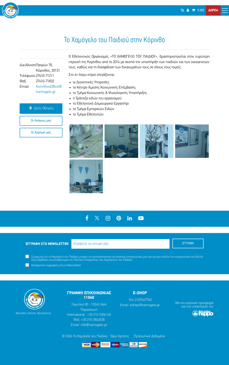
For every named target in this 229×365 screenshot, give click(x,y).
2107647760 (143, 300)
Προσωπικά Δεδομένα (149, 336)
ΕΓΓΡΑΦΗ (188, 243)
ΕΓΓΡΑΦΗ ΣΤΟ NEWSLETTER (47, 244)
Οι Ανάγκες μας (41, 120)
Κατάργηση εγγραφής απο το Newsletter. (53, 265)
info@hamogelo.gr (94, 325)
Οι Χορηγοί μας (41, 132)
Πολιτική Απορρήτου (86, 260)
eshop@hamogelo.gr (145, 305)
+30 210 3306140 (99, 315)
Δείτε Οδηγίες (41, 108)
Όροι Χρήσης (120, 336)
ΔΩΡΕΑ (213, 10)
